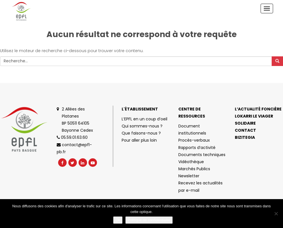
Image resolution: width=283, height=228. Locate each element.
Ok (117, 220)
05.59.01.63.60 (72, 137)
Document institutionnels (192, 129)
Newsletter (188, 176)
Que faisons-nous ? (141, 133)
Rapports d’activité (197, 147)
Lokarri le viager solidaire (254, 119)
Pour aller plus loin (139, 140)
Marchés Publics (194, 169)
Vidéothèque (191, 162)
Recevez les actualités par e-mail (200, 186)
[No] (276, 213)
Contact (245, 130)
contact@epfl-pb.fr (74, 148)
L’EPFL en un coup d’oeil (144, 119)
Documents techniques (201, 154)
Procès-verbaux (194, 140)
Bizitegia (245, 137)
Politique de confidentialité (149, 220)
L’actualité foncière (258, 109)
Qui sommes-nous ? (142, 126)
